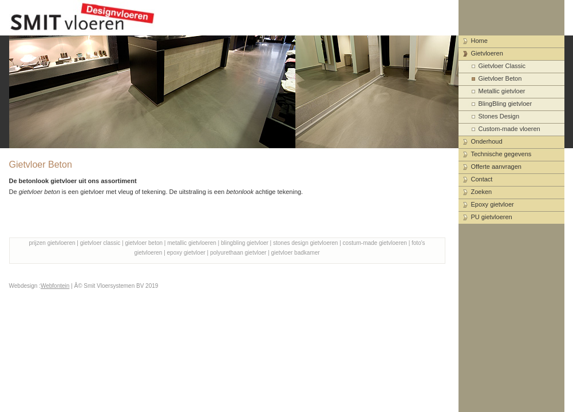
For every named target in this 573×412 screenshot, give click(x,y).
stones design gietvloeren (305, 243)
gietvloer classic (100, 243)
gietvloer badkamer (295, 252)
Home (479, 40)
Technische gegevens (501, 153)
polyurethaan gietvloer (238, 252)
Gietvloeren (487, 53)
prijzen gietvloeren (52, 243)
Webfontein (55, 286)
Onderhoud (487, 141)
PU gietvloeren (491, 216)
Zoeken (481, 191)
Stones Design (499, 116)
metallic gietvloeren (191, 243)
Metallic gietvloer (502, 91)
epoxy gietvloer (186, 252)
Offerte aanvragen (496, 166)
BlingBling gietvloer (505, 103)
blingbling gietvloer (244, 243)
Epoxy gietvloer (492, 204)
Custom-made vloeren (509, 128)
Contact (482, 179)
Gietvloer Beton (500, 78)
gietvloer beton (144, 243)
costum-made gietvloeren (375, 243)
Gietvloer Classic (502, 65)
